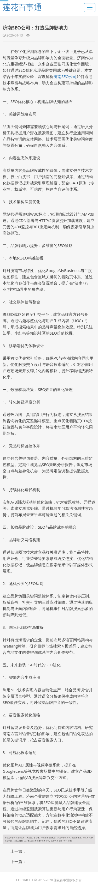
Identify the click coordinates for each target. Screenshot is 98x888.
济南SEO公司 (65, 76)
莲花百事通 (22, 7)
